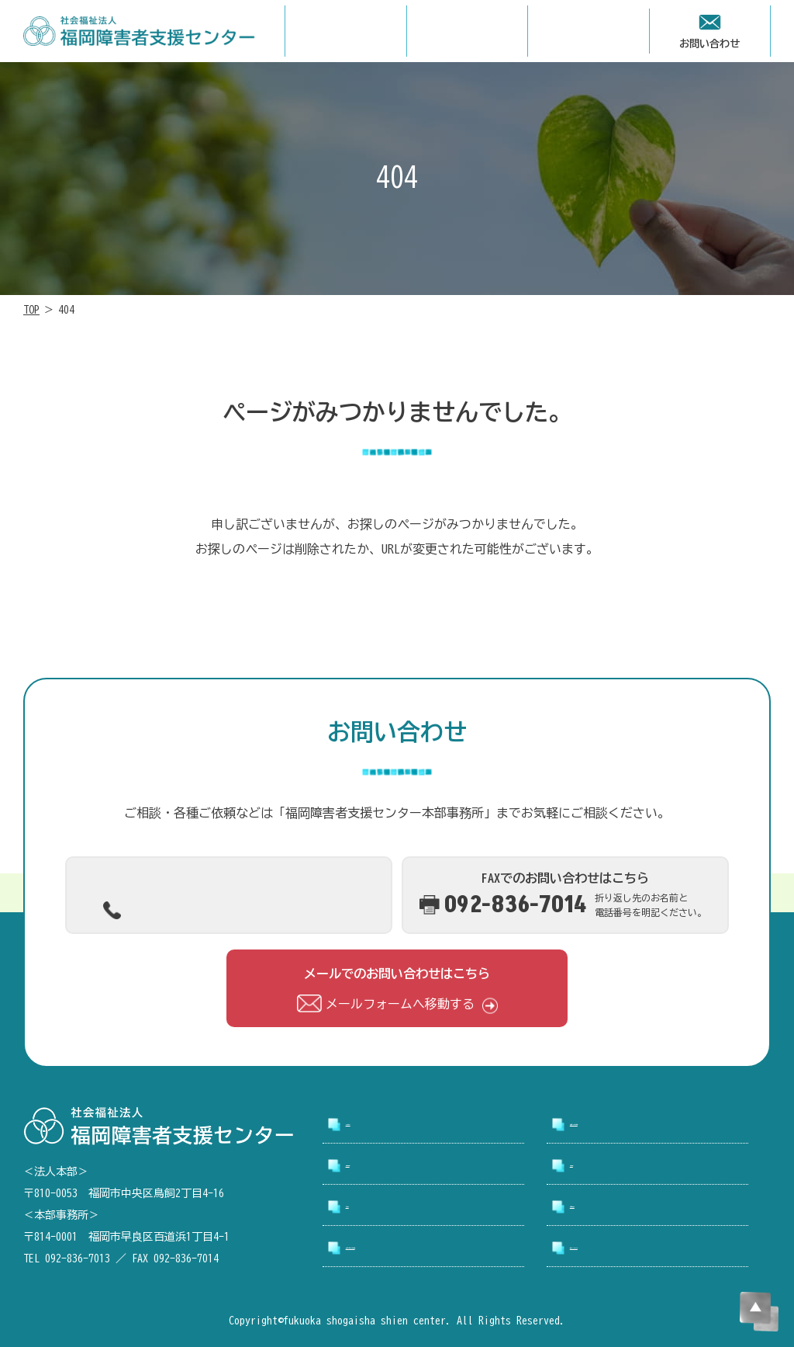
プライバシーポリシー (632, 1248)
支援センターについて (632, 1125)
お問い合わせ (607, 1207)
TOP (31, 309)
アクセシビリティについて (420, 1248)
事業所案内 (377, 1166)
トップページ (383, 1125)
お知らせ (370, 1207)
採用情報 (595, 1166)
